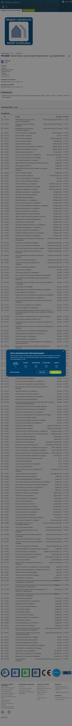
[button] (14, 372)
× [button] (63, 351)
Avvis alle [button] (42, 372)
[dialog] (36, 363)
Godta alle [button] (55, 372)
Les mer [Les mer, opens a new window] (23, 359)
